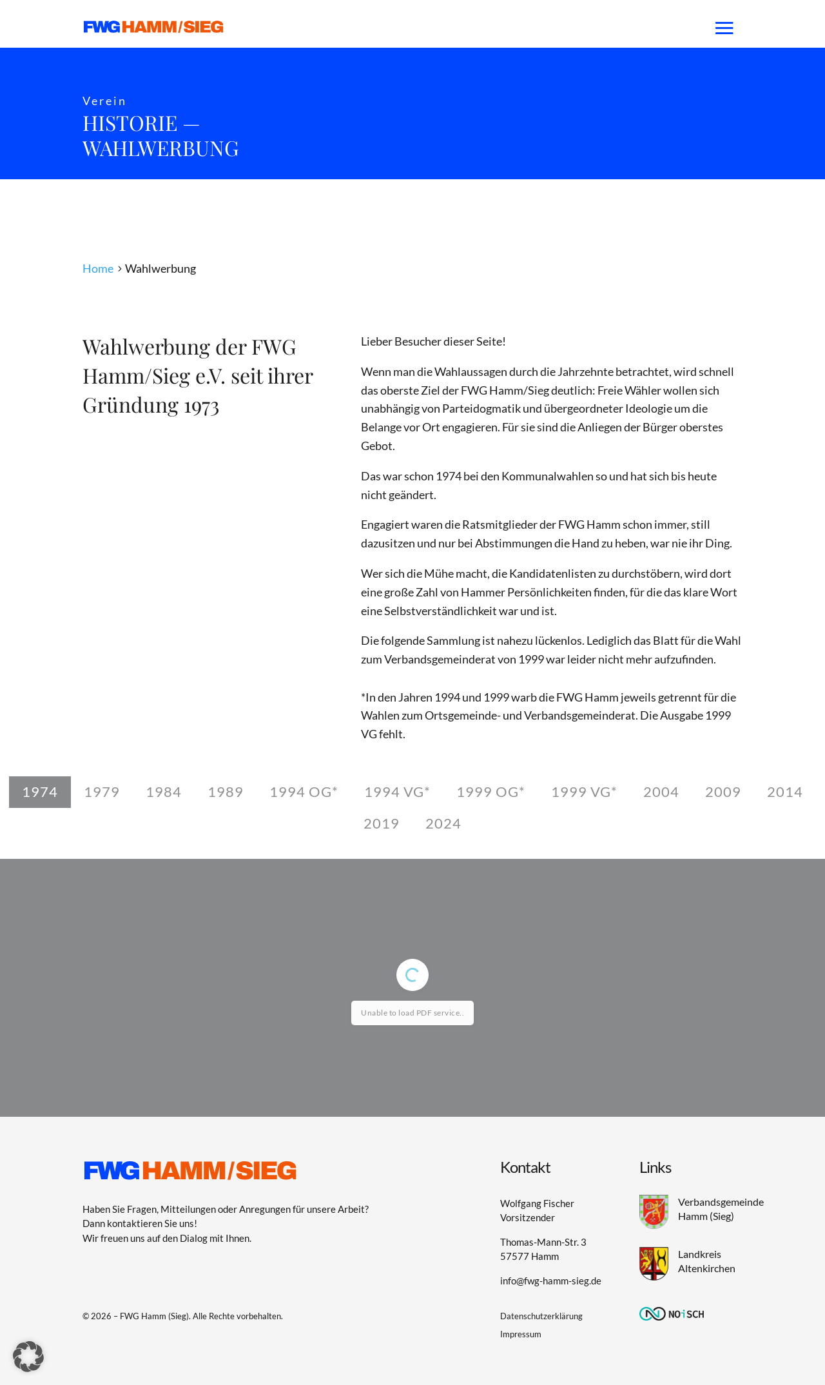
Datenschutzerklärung (541, 1316)
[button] (28, 1356)
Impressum (520, 1334)
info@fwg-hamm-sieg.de (550, 1280)
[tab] (40, 792)
